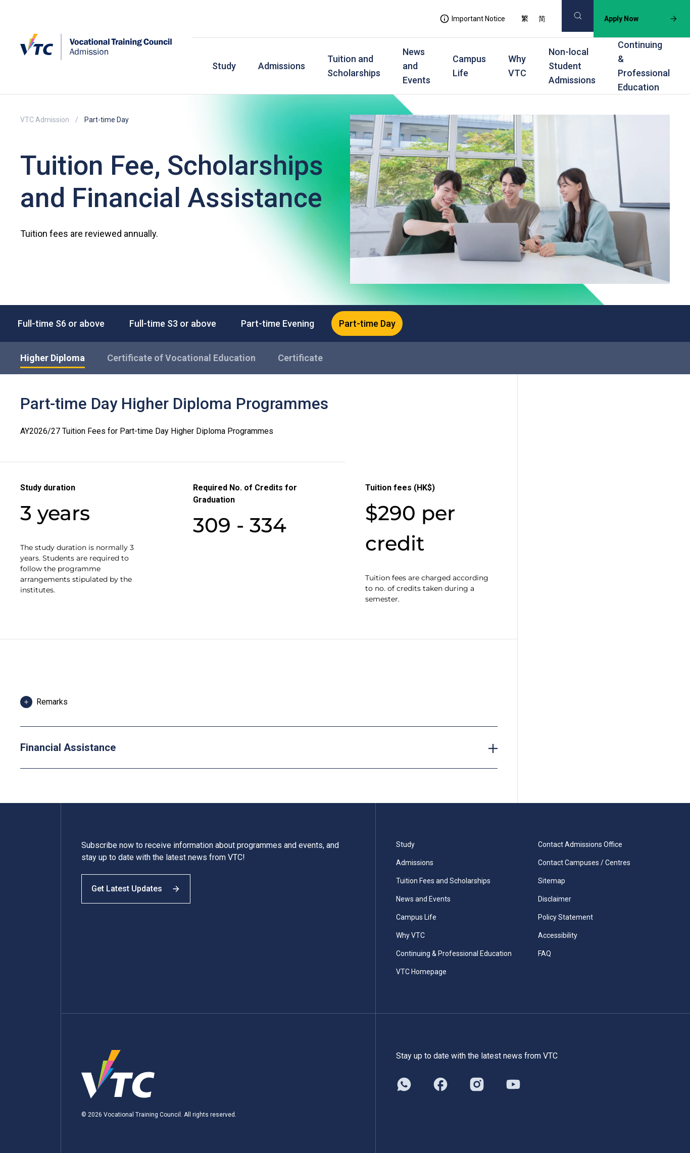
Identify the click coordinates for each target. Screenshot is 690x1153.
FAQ (544, 955)
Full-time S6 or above (63, 323)
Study (224, 66)
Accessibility (557, 937)
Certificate (300, 359)
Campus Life (469, 66)
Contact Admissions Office (580, 846)
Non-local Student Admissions (572, 65)
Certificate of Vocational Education (181, 359)
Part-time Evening (291, 323)
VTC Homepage (421, 974)
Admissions (281, 66)
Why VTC (517, 66)
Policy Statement (565, 919)
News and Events (416, 65)
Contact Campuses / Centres (584, 865)
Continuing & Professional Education (644, 65)
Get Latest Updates (142, 899)
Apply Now (633, 18)
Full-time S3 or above (180, 323)
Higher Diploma (52, 359)
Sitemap (551, 883)
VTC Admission (44, 120)
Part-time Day (386, 323)
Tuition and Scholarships (353, 66)
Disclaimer (554, 901)
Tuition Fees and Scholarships (443, 883)
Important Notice (464, 19)
